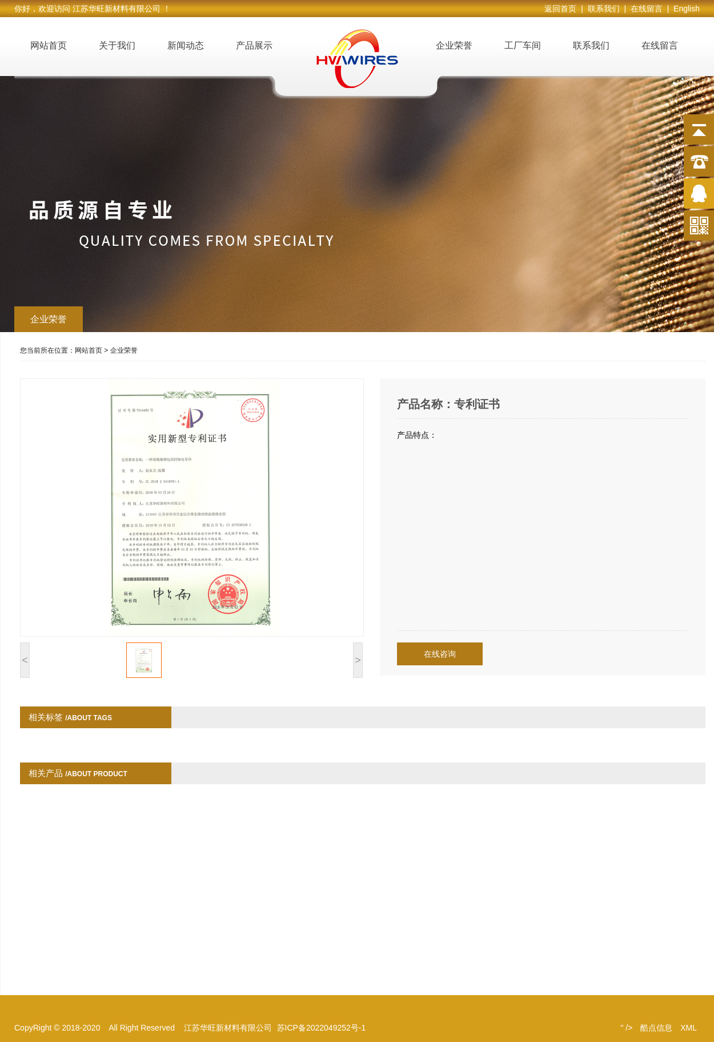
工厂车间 (522, 45)
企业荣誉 (454, 45)
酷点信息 (656, 1027)
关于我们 (117, 45)
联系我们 (591, 45)
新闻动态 (185, 45)
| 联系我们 (602, 8)
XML (688, 1027)
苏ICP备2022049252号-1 (321, 1027)
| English (683, 8)
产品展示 (254, 45)
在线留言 (659, 45)
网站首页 (48, 45)
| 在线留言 (645, 8)
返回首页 (562, 8)
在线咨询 (440, 653)
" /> (626, 1027)
